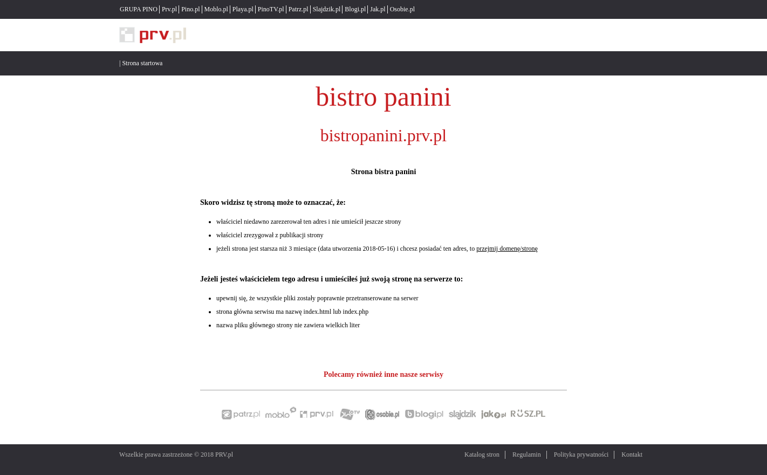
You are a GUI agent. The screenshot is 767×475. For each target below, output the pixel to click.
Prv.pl (169, 9)
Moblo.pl (216, 9)
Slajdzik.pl (327, 9)
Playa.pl (243, 9)
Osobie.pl (402, 9)
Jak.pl (377, 9)
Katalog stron (481, 454)
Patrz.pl (299, 9)
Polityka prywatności (581, 454)
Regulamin (526, 454)
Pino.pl (190, 9)
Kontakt (631, 454)
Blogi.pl (355, 9)
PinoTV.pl (271, 9)
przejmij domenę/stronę (507, 248)
